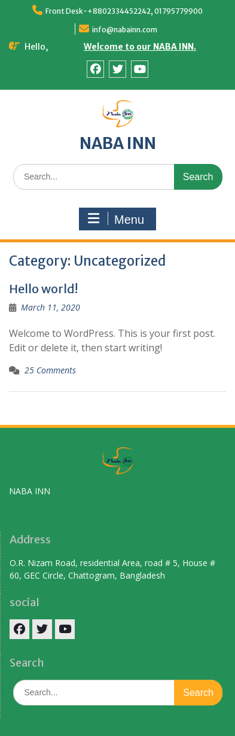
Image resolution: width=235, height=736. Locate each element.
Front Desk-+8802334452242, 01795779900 (124, 11)
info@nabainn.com (124, 29)
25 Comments (50, 370)
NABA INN (118, 143)
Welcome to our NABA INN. (140, 46)
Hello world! (43, 288)
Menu (116, 219)
